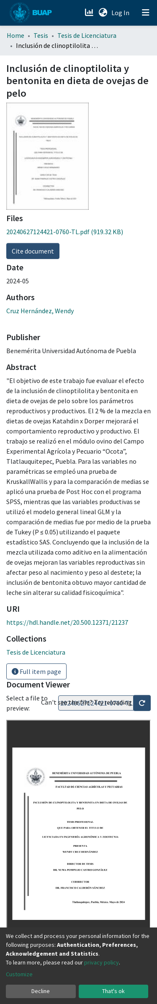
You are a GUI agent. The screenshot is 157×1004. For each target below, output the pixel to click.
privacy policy (101, 962)
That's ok (113, 991)
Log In (121, 12)
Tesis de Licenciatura (86, 35)
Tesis (40, 35)
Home (15, 35)
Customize (19, 974)
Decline (40, 991)
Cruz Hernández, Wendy (40, 310)
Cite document (33, 251)
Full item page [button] (36, 671)
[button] (103, 13)
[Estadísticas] (90, 13)
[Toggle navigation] (145, 13)
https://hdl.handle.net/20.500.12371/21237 (67, 622)
